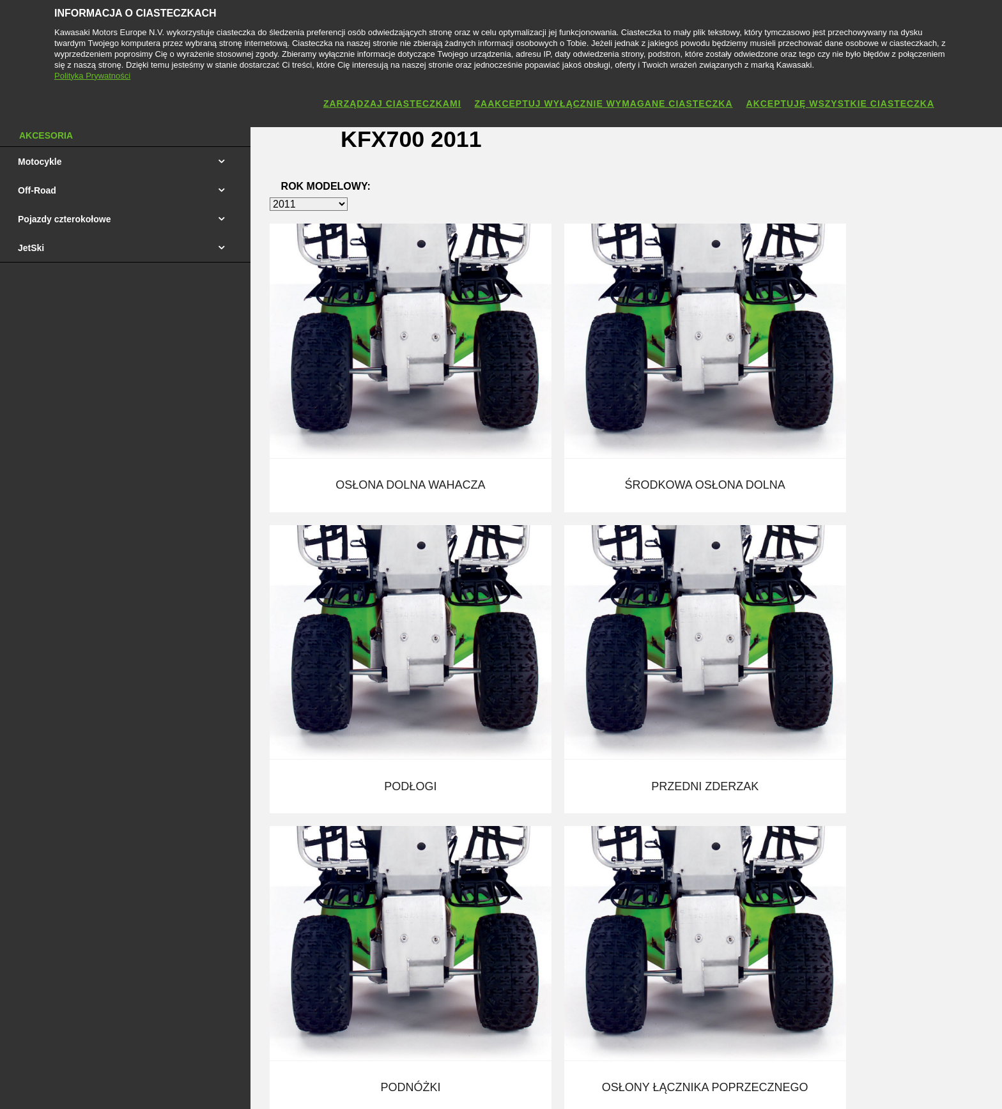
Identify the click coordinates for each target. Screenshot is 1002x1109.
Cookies (581, 1085)
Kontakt (603, 813)
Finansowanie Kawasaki (287, 813)
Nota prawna (441, 1085)
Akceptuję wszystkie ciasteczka (840, 103)
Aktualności (611, 836)
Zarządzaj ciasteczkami (392, 103)
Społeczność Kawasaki (459, 905)
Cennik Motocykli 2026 (111, 813)
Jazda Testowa (269, 836)
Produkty (431, 813)
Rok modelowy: (326, 188)
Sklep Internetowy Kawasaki (296, 859)
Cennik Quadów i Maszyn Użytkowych (141, 882)
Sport (424, 882)
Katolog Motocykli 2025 (112, 928)
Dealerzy (431, 859)
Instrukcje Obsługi (276, 882)
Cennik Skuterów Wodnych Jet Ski (134, 905)
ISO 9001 (258, 905)
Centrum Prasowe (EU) (459, 928)
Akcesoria (433, 836)
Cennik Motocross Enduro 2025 (128, 859)
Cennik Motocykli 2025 (111, 836)
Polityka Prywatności (516, 1085)
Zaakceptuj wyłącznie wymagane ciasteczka (604, 103)
